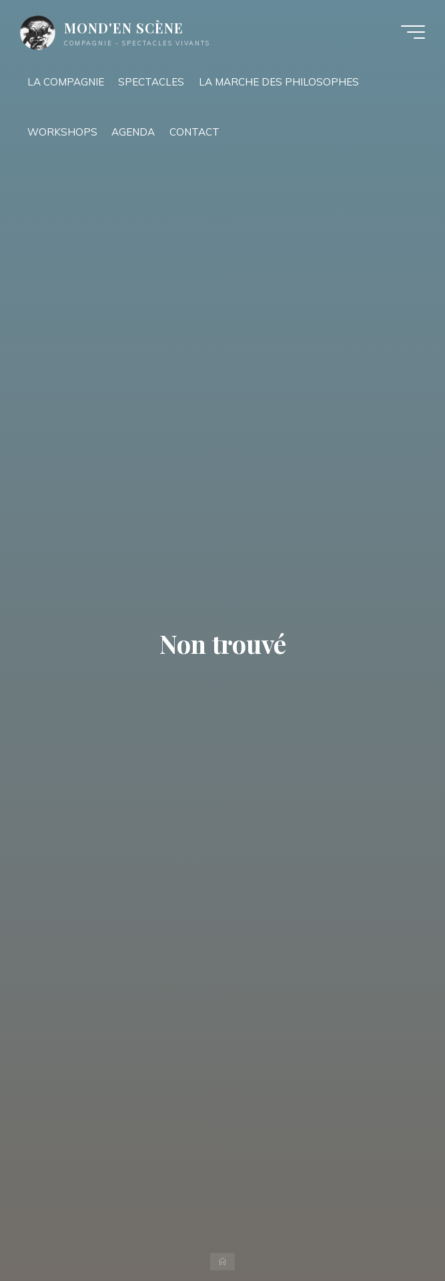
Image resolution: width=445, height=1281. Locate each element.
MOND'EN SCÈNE (123, 28)
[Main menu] (413, 32)
